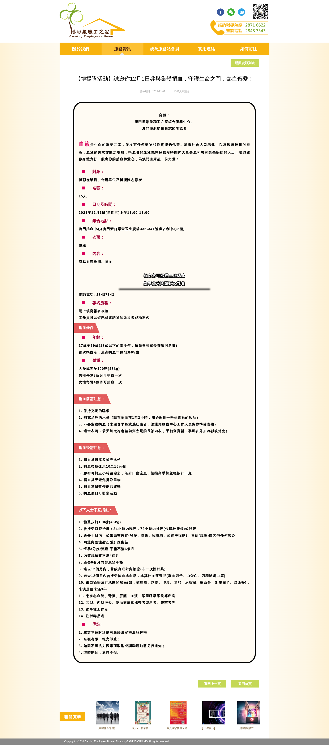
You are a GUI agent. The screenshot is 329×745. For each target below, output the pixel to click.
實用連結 (206, 49)
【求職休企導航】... (107, 728)
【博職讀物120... (246, 728)
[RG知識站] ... (210, 728)
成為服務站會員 (164, 49)
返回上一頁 (212, 684)
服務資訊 (122, 49)
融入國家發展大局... (178, 728)
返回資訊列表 (245, 63)
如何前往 (248, 49)
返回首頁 (245, 684)
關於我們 (80, 49)
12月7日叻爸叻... (141, 728)
